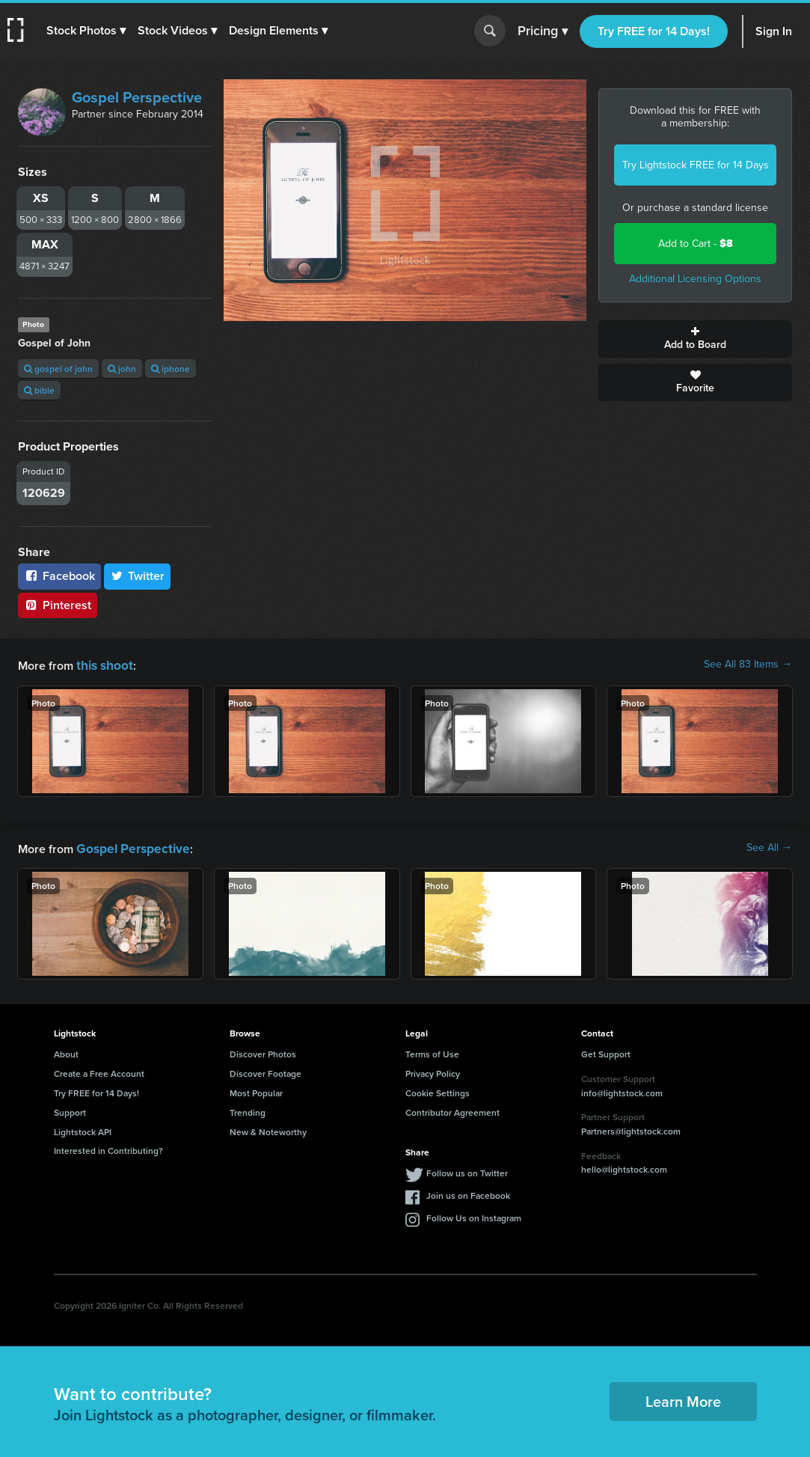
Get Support (605, 1051)
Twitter (137, 575)
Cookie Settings (437, 1090)
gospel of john (58, 368)
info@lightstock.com (622, 1090)
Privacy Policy (432, 1070)
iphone (170, 368)
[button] (87, 30)
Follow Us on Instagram (473, 1215)
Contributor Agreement (452, 1109)
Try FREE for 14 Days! (654, 31)
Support (70, 1109)
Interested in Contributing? (108, 1147)
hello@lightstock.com (624, 1166)
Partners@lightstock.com (631, 1128)
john (122, 368)
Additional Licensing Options (695, 279)
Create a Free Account (99, 1070)
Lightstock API (82, 1128)
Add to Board (695, 339)
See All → (769, 846)
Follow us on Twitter (467, 1170)
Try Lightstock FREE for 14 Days (695, 165)
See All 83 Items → (748, 664)
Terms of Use (432, 1051)
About (66, 1051)
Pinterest (57, 605)
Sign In (773, 31)
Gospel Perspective (137, 97)
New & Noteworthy (268, 1128)
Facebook (59, 575)
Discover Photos (263, 1051)
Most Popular (256, 1090)
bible (39, 390)
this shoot (102, 664)
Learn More (683, 1398)
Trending (248, 1109)
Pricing (543, 31)
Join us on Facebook (468, 1192)
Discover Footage (265, 1070)
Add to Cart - (695, 243)
